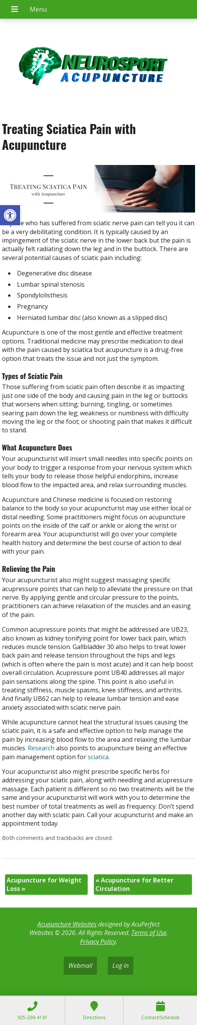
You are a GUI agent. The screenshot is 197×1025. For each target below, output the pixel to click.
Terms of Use (148, 932)
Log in (120, 965)
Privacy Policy (98, 941)
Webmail (80, 965)
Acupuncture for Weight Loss (44, 884)
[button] (10, 215)
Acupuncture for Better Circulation (134, 884)
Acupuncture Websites (67, 924)
